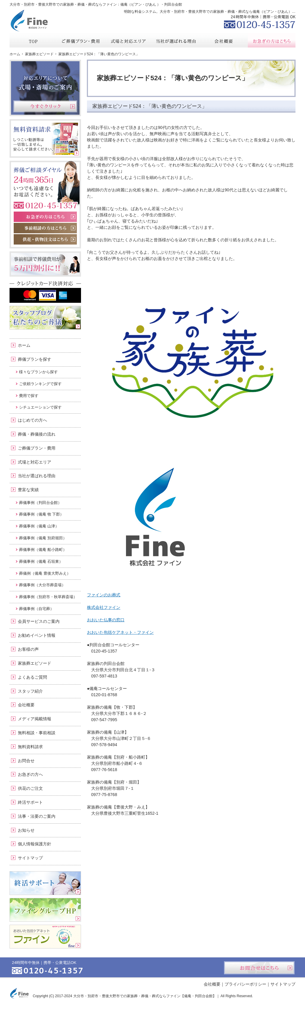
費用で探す (28, 395)
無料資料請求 (30, 746)
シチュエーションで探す (40, 407)
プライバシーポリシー (245, 984)
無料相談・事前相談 (36, 732)
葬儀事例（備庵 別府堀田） (43, 538)
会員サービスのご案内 (39, 621)
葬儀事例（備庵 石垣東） (41, 561)
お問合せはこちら (259, 967)
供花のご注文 (30, 788)
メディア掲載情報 (34, 718)
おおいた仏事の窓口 (106, 619)
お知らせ (26, 830)
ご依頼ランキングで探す (40, 384)
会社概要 (26, 704)
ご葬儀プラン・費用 (36, 448)
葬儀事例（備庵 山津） (39, 526)
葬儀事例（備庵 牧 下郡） (41, 514)
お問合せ (26, 760)
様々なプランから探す (38, 372)
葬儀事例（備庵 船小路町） (43, 549)
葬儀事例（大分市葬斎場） (42, 585)
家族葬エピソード (34, 663)
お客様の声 (28, 649)
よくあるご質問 (32, 677)
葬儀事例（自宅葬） (36, 608)
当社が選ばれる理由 (36, 475)
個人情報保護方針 (34, 843)
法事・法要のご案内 (36, 816)
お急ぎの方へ (30, 774)
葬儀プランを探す (34, 359)
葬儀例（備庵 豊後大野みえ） (45, 573)
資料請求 (250, 4)
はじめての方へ (32, 420)
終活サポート (30, 802)
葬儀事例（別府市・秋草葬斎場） (48, 597)
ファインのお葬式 (103, 594)
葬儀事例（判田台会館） (40, 502)
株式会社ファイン (103, 607)
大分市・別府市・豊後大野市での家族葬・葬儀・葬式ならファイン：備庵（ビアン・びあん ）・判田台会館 (96, 4)
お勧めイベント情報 (36, 635)
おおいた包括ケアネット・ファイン (120, 632)
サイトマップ (30, 857)
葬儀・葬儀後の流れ (36, 434)
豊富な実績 (28, 489)
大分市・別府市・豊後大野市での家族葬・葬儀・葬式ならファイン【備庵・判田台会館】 (144, 996)
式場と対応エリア (34, 462)
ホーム (24, 345)
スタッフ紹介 (30, 691)
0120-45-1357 (259, 21)
